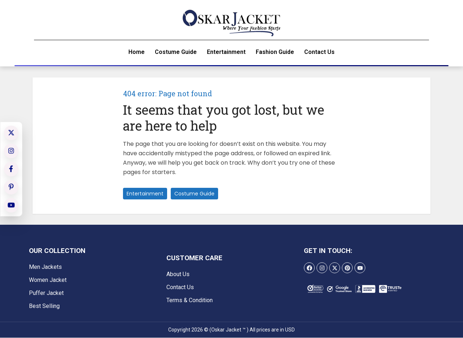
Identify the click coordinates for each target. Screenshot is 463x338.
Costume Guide (176, 52)
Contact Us (319, 52)
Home (136, 52)
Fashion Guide (275, 52)
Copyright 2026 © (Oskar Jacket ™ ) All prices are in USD (231, 330)
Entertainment (226, 52)
